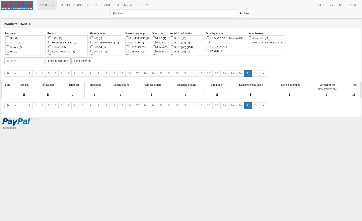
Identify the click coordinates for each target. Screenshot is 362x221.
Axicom (14, 47)
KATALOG (47, 4)
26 (208, 73)
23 (184, 73)
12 (97, 73)
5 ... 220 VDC (218, 46)
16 (129, 73)
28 (224, 73)
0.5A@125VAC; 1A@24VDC (225, 40)
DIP (96, 38)
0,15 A (160, 51)
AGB (107, 4)
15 (121, 73)
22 (176, 73)
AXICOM (15, 42)
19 (153, 73)
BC (11, 51)
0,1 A (159, 38)
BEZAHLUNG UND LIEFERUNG (79, 4)
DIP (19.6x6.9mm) (104, 42)
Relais (57, 47)
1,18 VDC (135, 51)
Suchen (244, 13)
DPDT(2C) (182, 47)
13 (105, 73)
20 (161, 73)
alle (327, 89)
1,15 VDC (135, 47)
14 (113, 73)
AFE (12, 38)
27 (216, 73)
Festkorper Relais (62, 42)
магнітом (135, 42)
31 (248, 73)
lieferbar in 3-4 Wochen (266, 42)
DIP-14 (98, 47)
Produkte (10, 24)
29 (232, 73)
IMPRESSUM (124, 4)
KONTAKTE (145, 4)
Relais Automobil (61, 51)
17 (137, 73)
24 (192, 73)
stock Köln (259, 38)
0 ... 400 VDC (137, 38)
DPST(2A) (180, 51)
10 (81, 73)
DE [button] (321, 4)
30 (240, 73)
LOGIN (352, 4)
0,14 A (160, 47)
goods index (9, 127)
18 (145, 73)
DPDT (179, 38)
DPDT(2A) (180, 42)
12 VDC (215, 50)
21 (168, 73)
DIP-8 (55, 38)
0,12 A (160, 42)
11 (89, 73)
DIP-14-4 (99, 51)
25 (200, 73)
